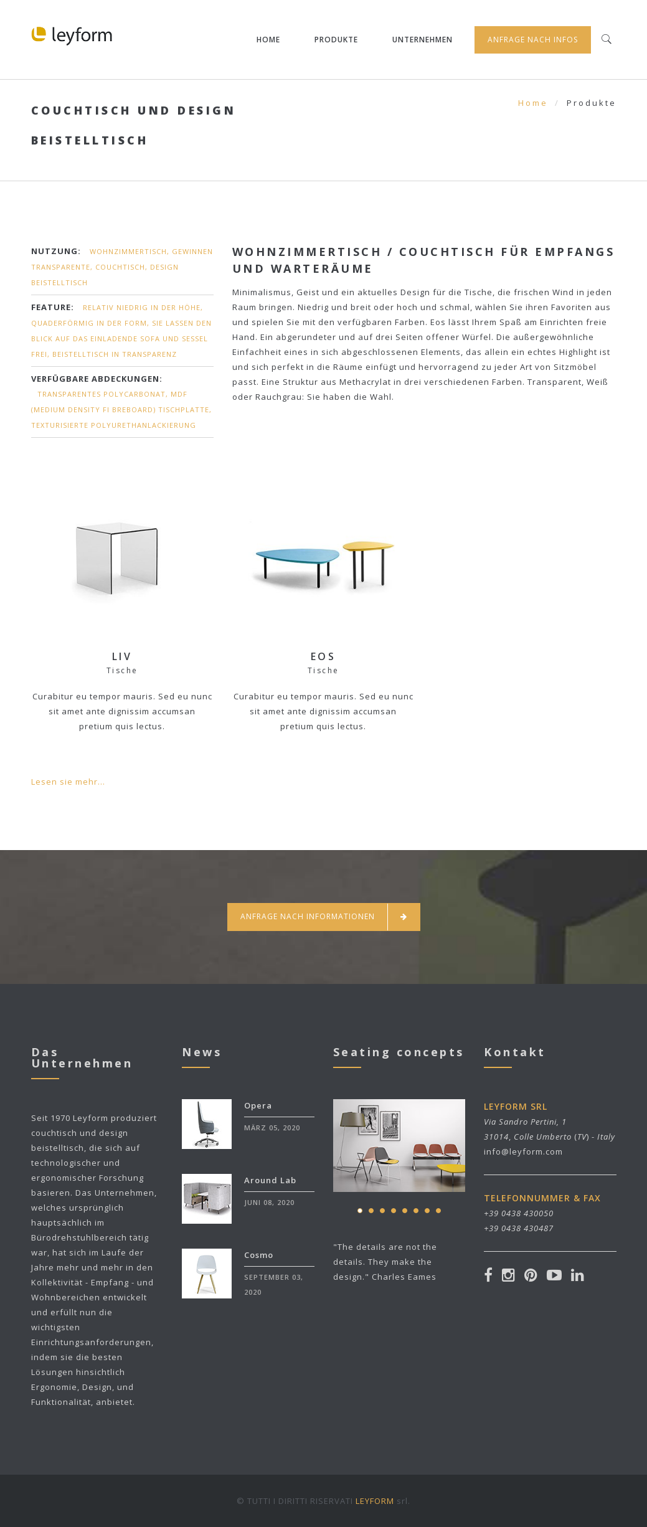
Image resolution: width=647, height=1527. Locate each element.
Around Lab (270, 1180)
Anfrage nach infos (533, 39)
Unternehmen (422, 39)
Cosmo (258, 1254)
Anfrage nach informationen (323, 917)
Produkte (336, 39)
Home (268, 39)
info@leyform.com (523, 1151)
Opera (258, 1105)
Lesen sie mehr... (68, 781)
